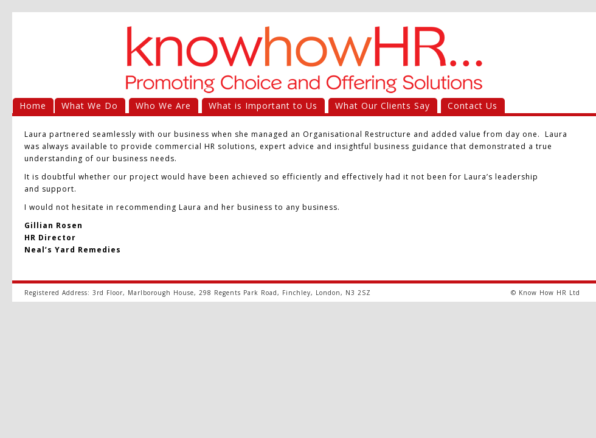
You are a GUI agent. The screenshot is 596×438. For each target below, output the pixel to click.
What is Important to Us (263, 105)
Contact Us (472, 105)
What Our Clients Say (382, 105)
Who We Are (163, 105)
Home (32, 105)
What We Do (89, 105)
